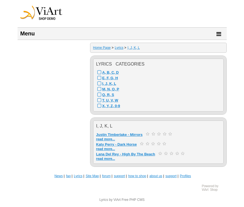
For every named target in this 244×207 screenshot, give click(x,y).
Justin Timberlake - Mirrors (119, 135)
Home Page (102, 48)
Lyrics (119, 48)
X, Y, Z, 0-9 (111, 106)
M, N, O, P (110, 89)
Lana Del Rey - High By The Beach (125, 154)
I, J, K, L (133, 48)
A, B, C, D (110, 72)
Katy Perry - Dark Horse (116, 144)
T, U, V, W (110, 100)
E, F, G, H (110, 78)
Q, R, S (108, 95)
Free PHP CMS (133, 200)
